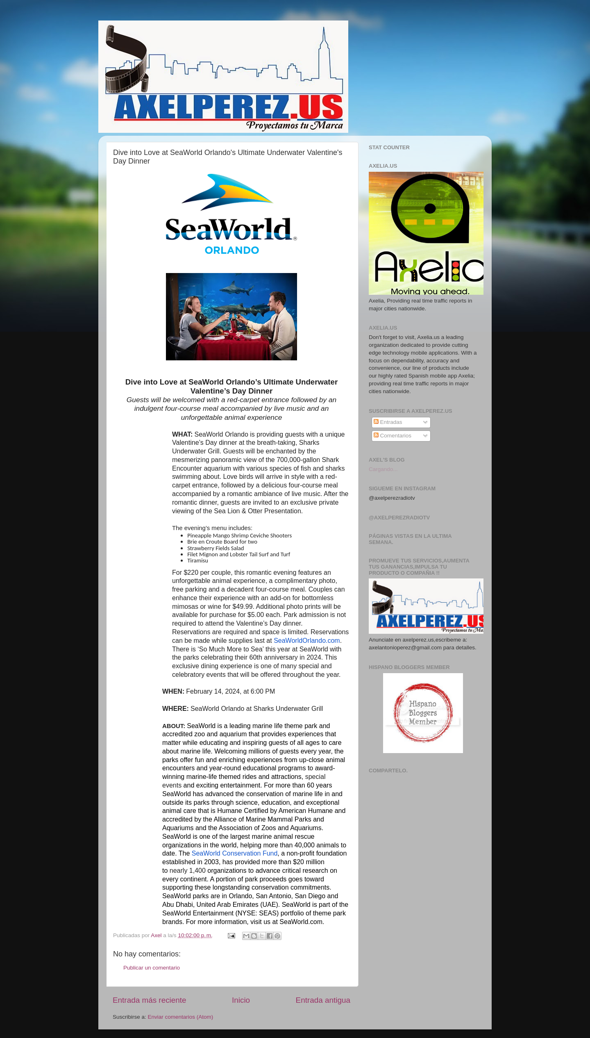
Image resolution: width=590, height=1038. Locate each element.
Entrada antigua (323, 1000)
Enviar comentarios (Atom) (180, 1017)
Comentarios (392, 435)
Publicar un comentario (151, 968)
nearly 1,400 (188, 870)
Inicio (241, 1000)
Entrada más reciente (149, 1000)
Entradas (388, 422)
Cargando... (383, 469)
